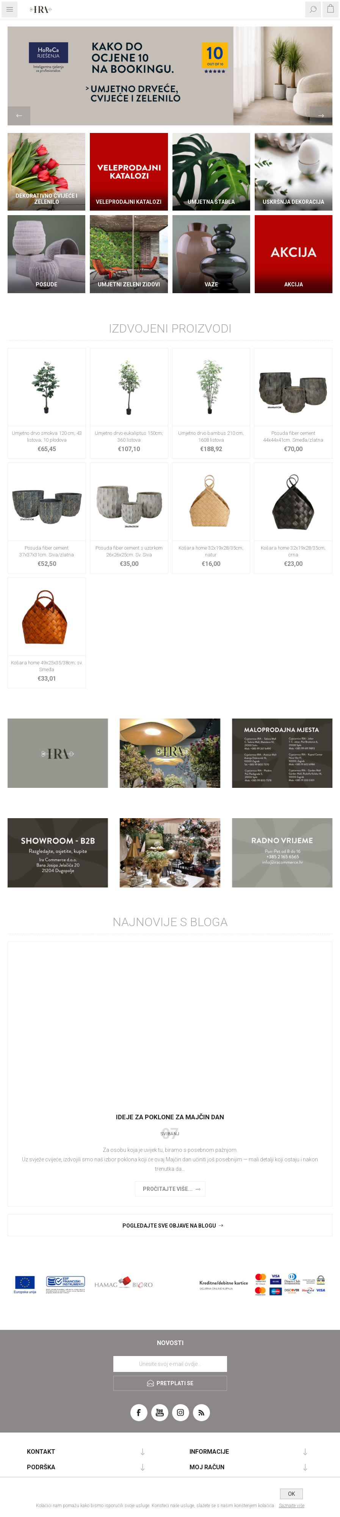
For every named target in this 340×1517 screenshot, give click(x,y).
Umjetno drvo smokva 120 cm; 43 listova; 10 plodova (47, 436)
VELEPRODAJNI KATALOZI (128, 202)
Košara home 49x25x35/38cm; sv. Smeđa (47, 666)
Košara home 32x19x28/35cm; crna (293, 551)
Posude (46, 284)
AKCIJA (293, 284)
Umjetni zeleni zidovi (129, 284)
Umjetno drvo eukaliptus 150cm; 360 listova (129, 436)
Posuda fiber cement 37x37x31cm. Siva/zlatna (46, 551)
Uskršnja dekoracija (293, 202)
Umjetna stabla (211, 202)
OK (291, 1494)
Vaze (211, 284)
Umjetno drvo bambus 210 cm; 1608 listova (211, 436)
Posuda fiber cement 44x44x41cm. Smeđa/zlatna (293, 436)
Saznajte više (291, 1505)
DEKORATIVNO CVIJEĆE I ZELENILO (46, 199)
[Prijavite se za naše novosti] (170, 1364)
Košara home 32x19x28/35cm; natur (211, 551)
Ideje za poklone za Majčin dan (170, 1117)
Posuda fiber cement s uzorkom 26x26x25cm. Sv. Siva (129, 551)
